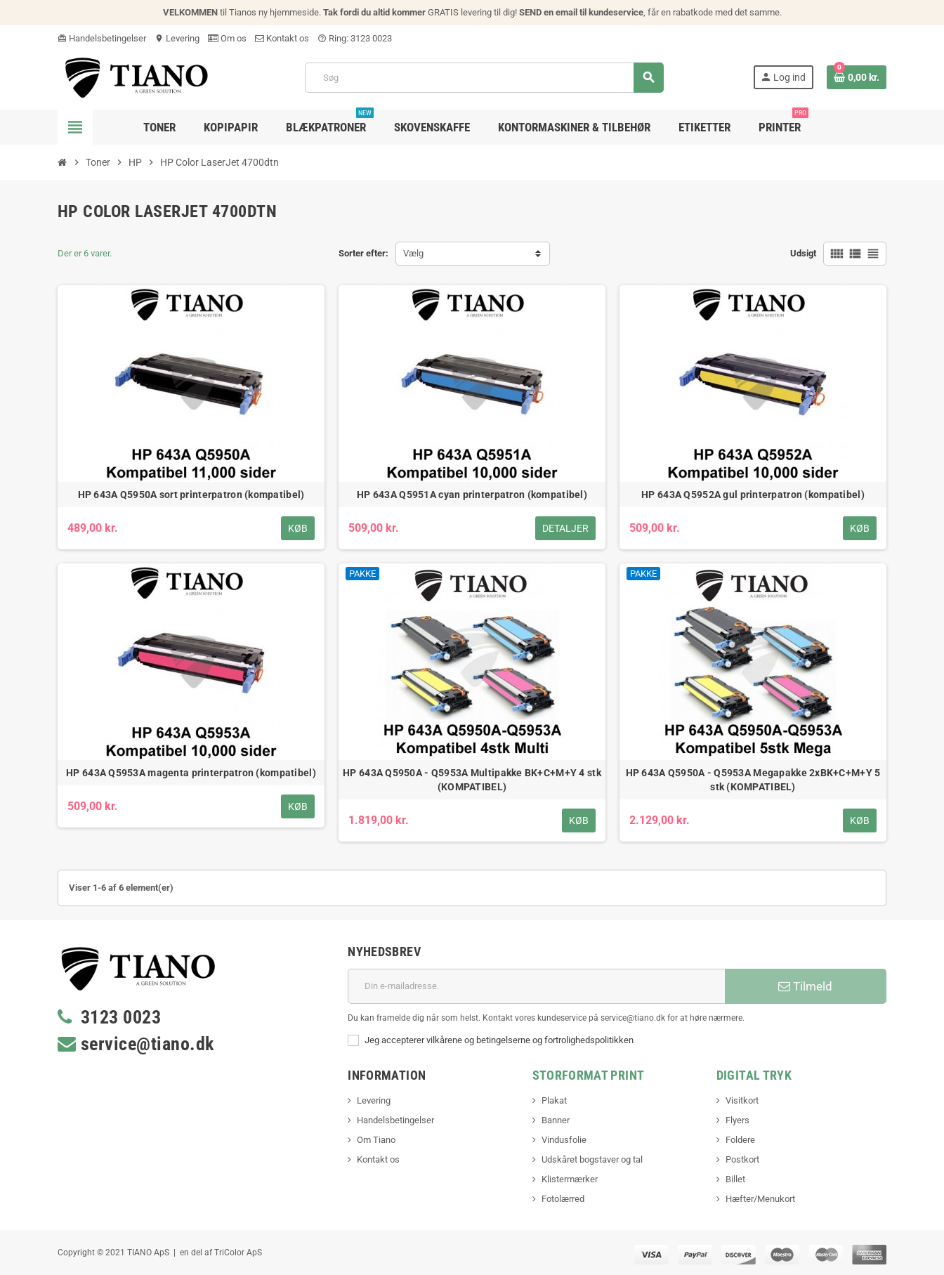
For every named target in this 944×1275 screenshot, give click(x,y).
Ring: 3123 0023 (354, 38)
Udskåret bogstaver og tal (592, 1159)
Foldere (740, 1140)
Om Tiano (376, 1140)
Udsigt (803, 253)
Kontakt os (282, 38)
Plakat (554, 1100)
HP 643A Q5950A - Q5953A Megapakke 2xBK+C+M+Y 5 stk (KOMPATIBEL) (753, 779)
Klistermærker (570, 1179)
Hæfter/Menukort (760, 1199)
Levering (177, 38)
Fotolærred (563, 1199)
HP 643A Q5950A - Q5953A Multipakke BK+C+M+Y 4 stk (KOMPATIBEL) (472, 779)
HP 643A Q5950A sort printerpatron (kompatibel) (191, 494)
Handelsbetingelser (102, 38)
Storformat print (588, 1075)
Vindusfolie (564, 1140)
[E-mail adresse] (536, 986)
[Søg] (484, 78)
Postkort (742, 1159)
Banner (556, 1120)
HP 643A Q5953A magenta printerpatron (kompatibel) (191, 772)
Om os (227, 38)
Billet (735, 1179)
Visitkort (742, 1100)
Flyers (737, 1120)
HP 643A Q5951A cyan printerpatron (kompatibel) (472, 494)
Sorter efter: (363, 253)
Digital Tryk (754, 1075)
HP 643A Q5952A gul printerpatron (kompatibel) (753, 494)
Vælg (413, 253)
